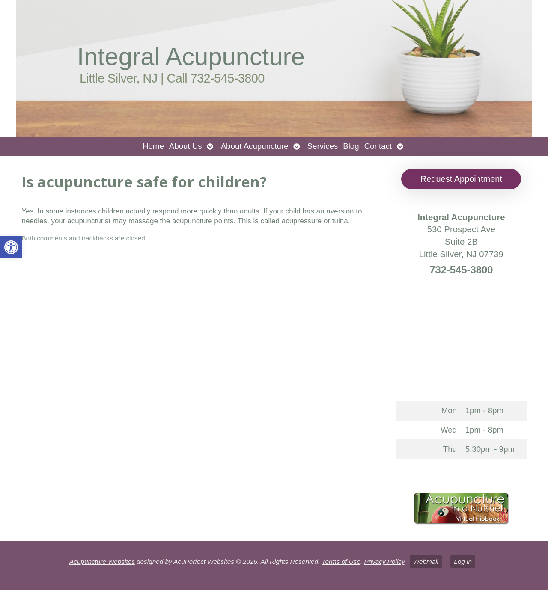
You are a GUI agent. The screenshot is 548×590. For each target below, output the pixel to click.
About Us (185, 146)
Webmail (425, 561)
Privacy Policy (384, 561)
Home (153, 146)
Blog (351, 146)
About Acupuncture (255, 146)
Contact (378, 146)
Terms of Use (341, 561)
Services (322, 146)
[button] (11, 247)
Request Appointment (461, 179)
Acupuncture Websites (102, 561)
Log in (463, 561)
